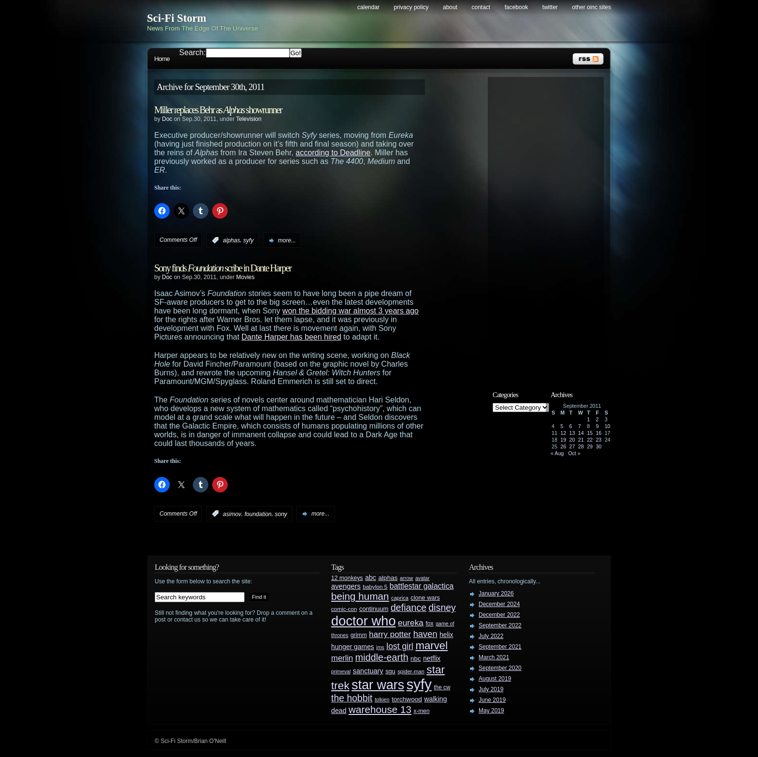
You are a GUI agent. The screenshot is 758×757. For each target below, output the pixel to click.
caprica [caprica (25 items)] (399, 598)
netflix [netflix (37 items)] (431, 658)
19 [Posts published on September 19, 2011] (563, 440)
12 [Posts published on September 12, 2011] (563, 433)
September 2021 (500, 646)
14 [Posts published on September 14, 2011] (581, 433)
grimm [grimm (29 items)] (358, 635)
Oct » (574, 453)
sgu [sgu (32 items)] (390, 671)
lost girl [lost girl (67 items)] (399, 646)
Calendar (368, 7)
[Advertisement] (551, 226)
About (450, 7)
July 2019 (491, 689)
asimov (232, 513)
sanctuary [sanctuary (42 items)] (368, 671)
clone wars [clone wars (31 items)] (425, 597)
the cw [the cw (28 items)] (442, 687)
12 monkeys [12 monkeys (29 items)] (347, 578)
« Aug (557, 453)
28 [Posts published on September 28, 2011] (581, 446)
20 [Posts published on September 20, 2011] (572, 440)
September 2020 (500, 668)
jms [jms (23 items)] (380, 647)
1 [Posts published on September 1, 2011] (588, 419)
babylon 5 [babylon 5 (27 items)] (375, 586)
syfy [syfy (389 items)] (419, 684)
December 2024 (499, 604)
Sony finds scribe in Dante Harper (222, 268)
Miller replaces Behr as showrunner (218, 109)
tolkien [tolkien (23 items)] (382, 699)
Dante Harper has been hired (291, 337)
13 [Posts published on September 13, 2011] (572, 433)
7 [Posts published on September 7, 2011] (579, 426)
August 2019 (495, 678)
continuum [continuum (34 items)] (374, 608)
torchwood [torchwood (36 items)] (407, 699)
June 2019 (492, 700)
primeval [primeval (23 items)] (340, 671)
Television (249, 119)
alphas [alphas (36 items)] (388, 577)
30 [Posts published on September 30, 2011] (598, 446)
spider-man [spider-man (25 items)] (410, 671)
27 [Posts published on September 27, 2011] (572, 446)
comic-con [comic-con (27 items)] (344, 609)
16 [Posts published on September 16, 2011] (598, 433)
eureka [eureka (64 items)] (410, 622)
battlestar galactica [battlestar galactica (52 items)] (422, 586)
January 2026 (496, 593)
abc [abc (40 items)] (370, 577)
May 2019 (491, 710)
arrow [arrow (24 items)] (406, 578)
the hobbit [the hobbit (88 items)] (351, 698)
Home (162, 58)
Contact (481, 7)
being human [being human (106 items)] (360, 596)
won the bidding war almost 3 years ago (350, 311)
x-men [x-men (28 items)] (421, 711)
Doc (167, 119)
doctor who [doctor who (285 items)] (363, 620)
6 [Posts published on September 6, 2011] (570, 426)
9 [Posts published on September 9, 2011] (597, 426)
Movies (245, 277)
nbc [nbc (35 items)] (415, 658)
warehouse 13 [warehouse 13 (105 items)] (380, 709)
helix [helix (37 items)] (446, 634)
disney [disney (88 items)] (442, 607)
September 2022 (500, 625)
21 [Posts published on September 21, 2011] (581, 440)
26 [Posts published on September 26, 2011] (563, 446)
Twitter (550, 7)
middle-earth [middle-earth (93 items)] (381, 657)
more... (287, 240)
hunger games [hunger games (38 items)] (352, 647)
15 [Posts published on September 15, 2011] (590, 433)
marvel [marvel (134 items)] (431, 645)
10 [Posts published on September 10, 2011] (608, 426)
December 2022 (499, 614)
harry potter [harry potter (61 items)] (390, 634)
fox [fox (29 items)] (429, 623)
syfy (248, 240)
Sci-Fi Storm (176, 18)
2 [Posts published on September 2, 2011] (597, 419)
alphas (231, 240)
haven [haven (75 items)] (425, 634)
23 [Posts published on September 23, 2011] (598, 440)
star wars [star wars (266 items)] (377, 685)
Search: (192, 52)
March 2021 (494, 657)
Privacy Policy (411, 7)
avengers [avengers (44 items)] (346, 586)
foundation (258, 513)
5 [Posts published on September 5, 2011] (561, 426)
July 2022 (491, 636)
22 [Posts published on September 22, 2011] (590, 440)
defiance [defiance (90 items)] (408, 607)
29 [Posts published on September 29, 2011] (590, 446)
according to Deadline (333, 152)
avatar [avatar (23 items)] (422, 578)
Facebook (516, 7)
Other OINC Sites (591, 7)
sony (281, 513)
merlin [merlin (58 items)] (342, 658)
